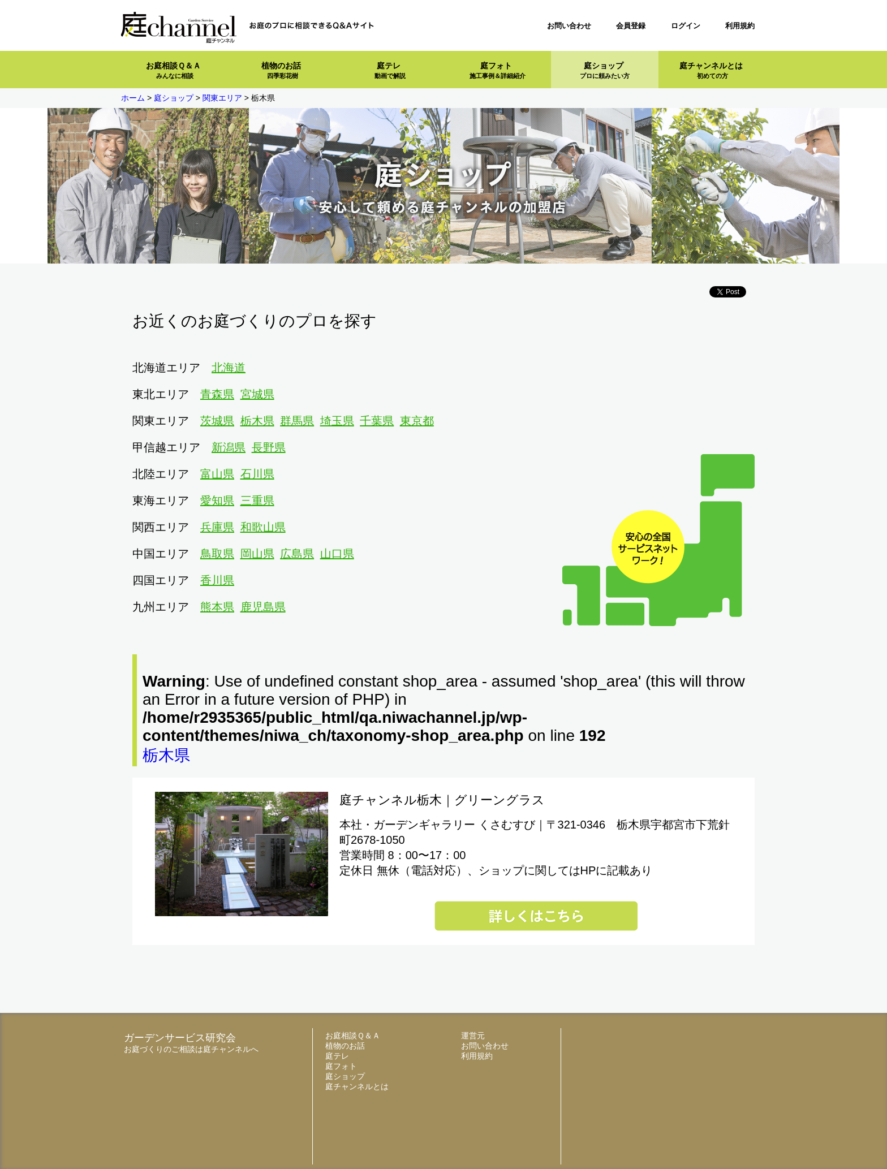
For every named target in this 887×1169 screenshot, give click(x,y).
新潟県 (229, 447)
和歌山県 (263, 527)
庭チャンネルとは (711, 70)
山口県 (337, 553)
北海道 (229, 367)
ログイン (685, 25)
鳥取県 (217, 553)
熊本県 (217, 607)
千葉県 (377, 421)
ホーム (133, 97)
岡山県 (257, 553)
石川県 (257, 474)
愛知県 (217, 500)
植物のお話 (281, 70)
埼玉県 (337, 421)
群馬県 (297, 421)
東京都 (417, 421)
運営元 (473, 1035)
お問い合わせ (569, 25)
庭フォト (498, 70)
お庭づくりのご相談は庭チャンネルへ (191, 1049)
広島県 (297, 553)
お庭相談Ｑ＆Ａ (173, 70)
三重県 (257, 500)
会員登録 (630, 25)
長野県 (269, 447)
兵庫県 (217, 527)
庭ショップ (605, 70)
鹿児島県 (263, 607)
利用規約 (740, 25)
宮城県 (257, 394)
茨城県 (217, 421)
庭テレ (390, 70)
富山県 (217, 474)
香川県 (217, 580)
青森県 (217, 394)
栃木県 (257, 421)
